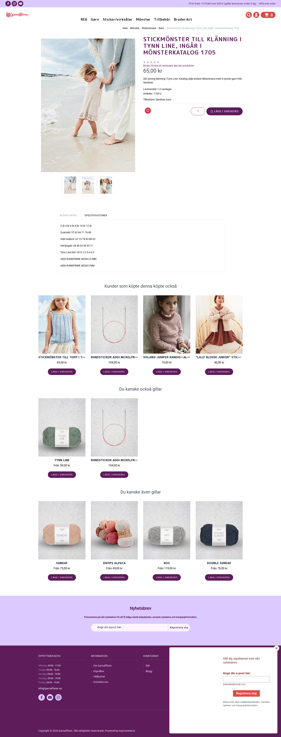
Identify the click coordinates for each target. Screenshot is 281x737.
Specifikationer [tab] (96, 215)
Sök (148, 665)
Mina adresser (206, 676)
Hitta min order (267, 3)
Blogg (149, 671)
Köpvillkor (98, 671)
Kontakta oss (100, 682)
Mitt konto (204, 665)
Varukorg (203, 682)
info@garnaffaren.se (50, 688)
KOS (167, 563)
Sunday (62, 563)
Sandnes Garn (163, 99)
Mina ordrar (204, 671)
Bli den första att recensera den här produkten (168, 65)
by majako (237, 730)
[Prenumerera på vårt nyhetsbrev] (140, 628)
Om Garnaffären (102, 665)
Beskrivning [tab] (68, 215)
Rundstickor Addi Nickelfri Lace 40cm (122, 357)
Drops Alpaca (114, 563)
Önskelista (204, 687)
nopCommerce (127, 730)
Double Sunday (219, 563)
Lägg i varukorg (225, 111)
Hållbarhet (99, 676)
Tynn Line (62, 460)
